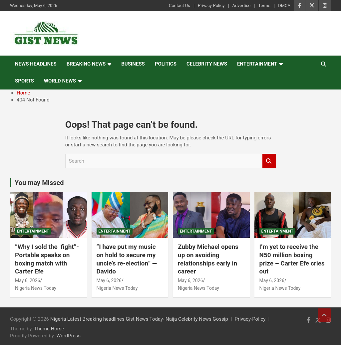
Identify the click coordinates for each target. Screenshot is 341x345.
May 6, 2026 (27, 280)
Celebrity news (206, 64)
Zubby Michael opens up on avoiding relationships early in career (208, 259)
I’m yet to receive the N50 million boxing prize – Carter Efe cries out (292, 259)
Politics (165, 64)
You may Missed (39, 183)
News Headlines (36, 64)
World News (60, 81)
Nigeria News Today (35, 288)
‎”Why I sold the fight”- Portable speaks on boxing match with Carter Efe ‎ (47, 259)
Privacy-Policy (211, 5)
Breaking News (86, 64)
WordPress (68, 336)
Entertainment (257, 64)
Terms (264, 5)
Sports (24, 81)
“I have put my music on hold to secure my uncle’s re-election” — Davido (127, 259)
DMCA (284, 5)
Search (269, 161)
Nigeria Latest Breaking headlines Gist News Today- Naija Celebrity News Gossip (139, 319)
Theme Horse (49, 329)
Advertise (241, 5)
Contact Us (179, 5)
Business (133, 64)
